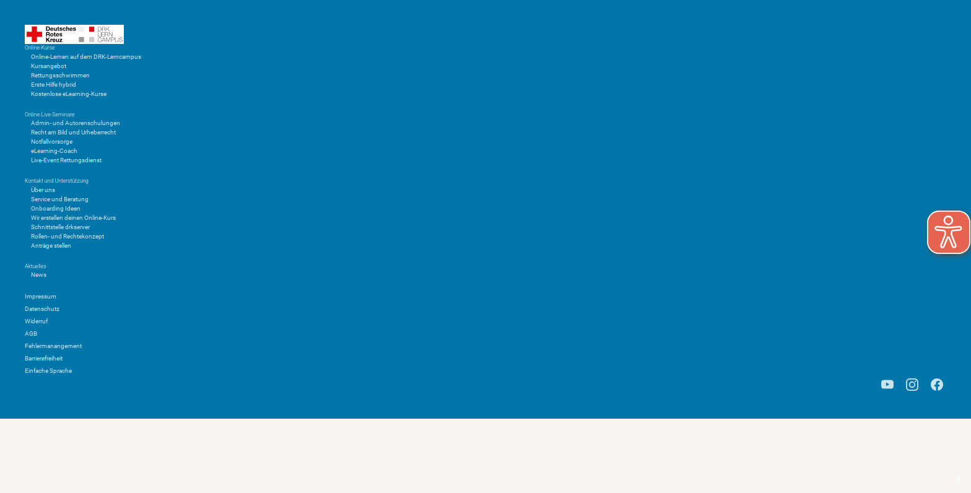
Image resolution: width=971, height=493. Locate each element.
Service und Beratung (60, 199)
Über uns (43, 189)
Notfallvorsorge (51, 141)
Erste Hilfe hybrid (53, 84)
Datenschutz (42, 308)
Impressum (40, 296)
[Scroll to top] (958, 480)
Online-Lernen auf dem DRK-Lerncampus (86, 56)
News (38, 274)
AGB (31, 333)
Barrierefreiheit (44, 358)
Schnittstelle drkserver (60, 227)
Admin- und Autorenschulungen (75, 123)
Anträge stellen (51, 245)
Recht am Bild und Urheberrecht (73, 132)
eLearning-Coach (54, 150)
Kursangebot (48, 66)
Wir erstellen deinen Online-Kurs (73, 217)
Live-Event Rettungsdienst (66, 160)
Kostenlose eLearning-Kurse (69, 93)
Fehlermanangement (53, 345)
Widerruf (36, 321)
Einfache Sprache (48, 370)
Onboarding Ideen (56, 208)
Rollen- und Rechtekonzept (67, 236)
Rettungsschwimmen (60, 75)
